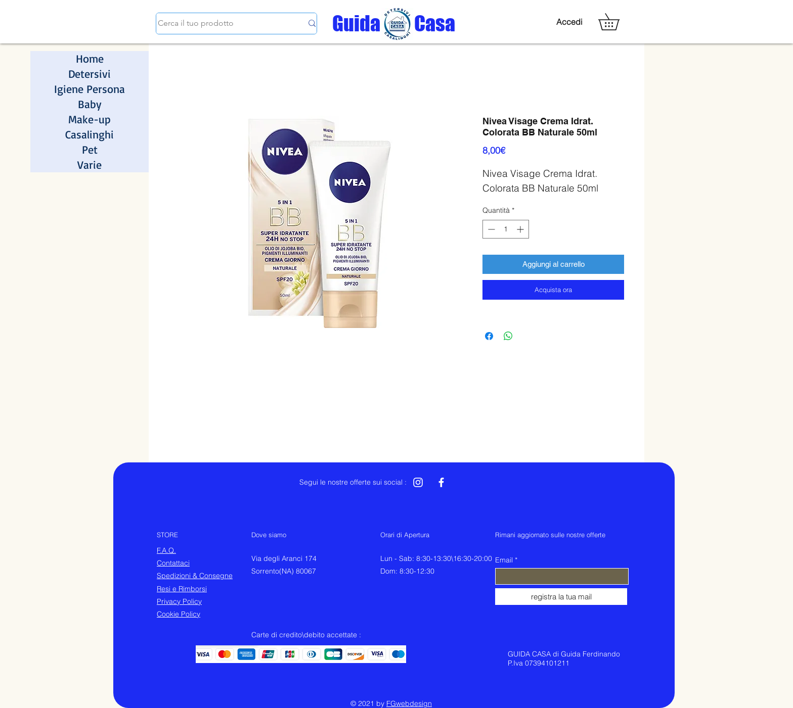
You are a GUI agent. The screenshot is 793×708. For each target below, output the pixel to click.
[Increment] (521, 229)
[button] (617, 21)
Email (504, 559)
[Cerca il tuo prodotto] (222, 23)
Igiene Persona (89, 89)
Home (90, 58)
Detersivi (89, 73)
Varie (89, 164)
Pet (90, 149)
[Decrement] (490, 229)
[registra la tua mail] (561, 596)
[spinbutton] (506, 229)
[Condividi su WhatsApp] (508, 336)
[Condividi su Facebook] (489, 336)
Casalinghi (89, 134)
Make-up (89, 119)
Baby (90, 104)
